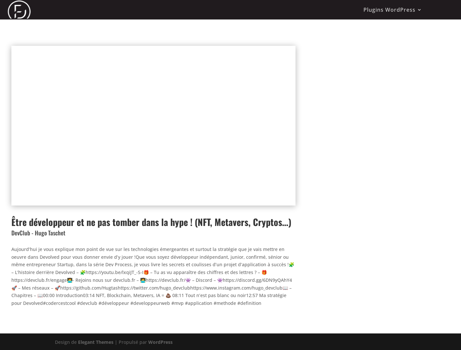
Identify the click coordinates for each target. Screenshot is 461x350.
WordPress (160, 342)
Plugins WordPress (389, 9)
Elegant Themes (95, 342)
